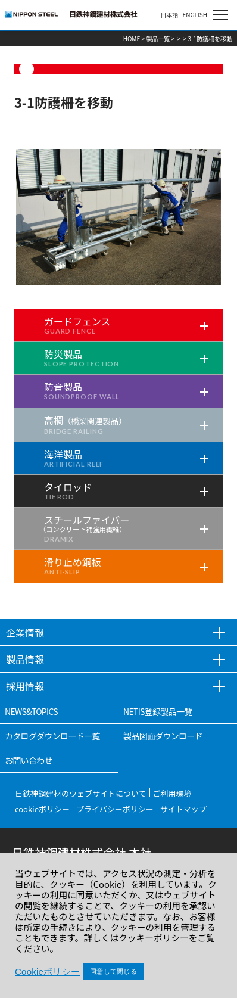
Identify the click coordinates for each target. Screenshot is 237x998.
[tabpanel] (118, 217)
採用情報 (25, 686)
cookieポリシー (42, 808)
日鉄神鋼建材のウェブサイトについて (80, 793)
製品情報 (25, 659)
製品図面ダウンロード (162, 736)
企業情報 (25, 632)
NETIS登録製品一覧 (157, 711)
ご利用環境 (172, 793)
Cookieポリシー (47, 971)
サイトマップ (183, 808)
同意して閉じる (113, 971)
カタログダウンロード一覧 (52, 736)
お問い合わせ (28, 760)
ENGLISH (194, 15)
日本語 (169, 15)
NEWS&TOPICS (31, 711)
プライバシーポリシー (115, 808)
